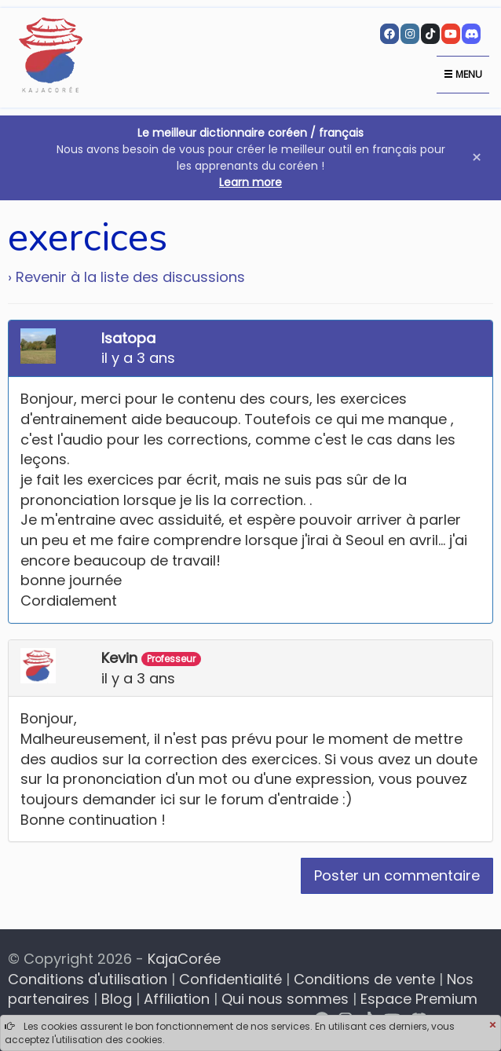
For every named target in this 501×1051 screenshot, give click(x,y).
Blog (116, 999)
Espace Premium (418, 999)
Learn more (250, 182)
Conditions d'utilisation (87, 979)
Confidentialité (230, 979)
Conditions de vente (364, 979)
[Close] (492, 1026)
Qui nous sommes (285, 999)
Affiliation (177, 999)
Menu (463, 74)
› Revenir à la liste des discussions (126, 277)
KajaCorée (184, 959)
